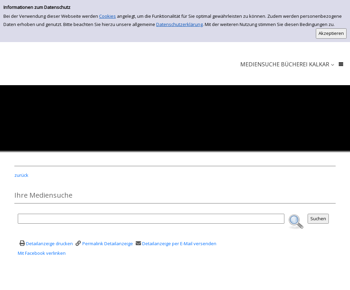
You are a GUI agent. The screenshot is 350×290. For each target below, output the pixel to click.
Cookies (107, 16)
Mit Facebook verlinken (42, 253)
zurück (21, 175)
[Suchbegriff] (151, 219)
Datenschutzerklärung (179, 24)
